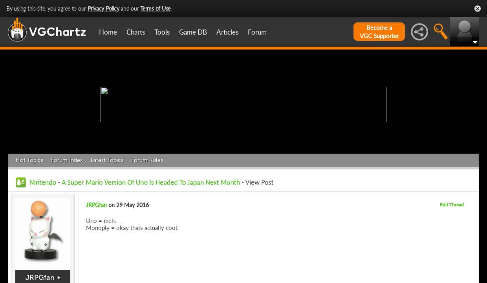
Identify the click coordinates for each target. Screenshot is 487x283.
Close (477, 9)
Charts (135, 32)
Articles (227, 32)
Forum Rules (147, 160)
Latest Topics (107, 160)
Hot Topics (29, 160)
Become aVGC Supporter (379, 31)
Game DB (193, 32)
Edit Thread (452, 205)
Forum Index (67, 160)
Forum (257, 32)
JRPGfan (40, 277)
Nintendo (42, 182)
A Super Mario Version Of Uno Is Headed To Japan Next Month (151, 182)
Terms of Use (155, 8)
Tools (162, 32)
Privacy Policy (103, 8)
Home (108, 32)
